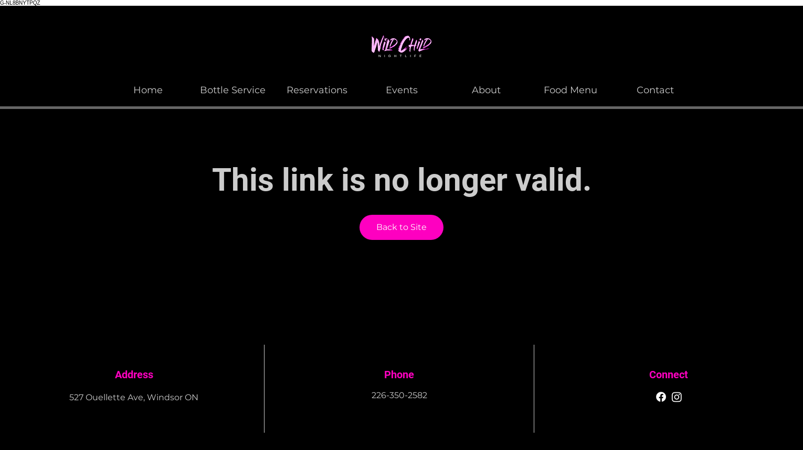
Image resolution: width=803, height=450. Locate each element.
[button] (486, 85)
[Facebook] (661, 396)
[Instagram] (676, 396)
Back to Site (401, 227)
